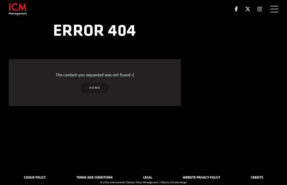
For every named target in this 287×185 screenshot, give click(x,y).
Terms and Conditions (94, 177)
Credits (257, 177)
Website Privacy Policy (201, 177)
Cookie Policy (35, 177)
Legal (147, 177)
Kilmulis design (178, 182)
